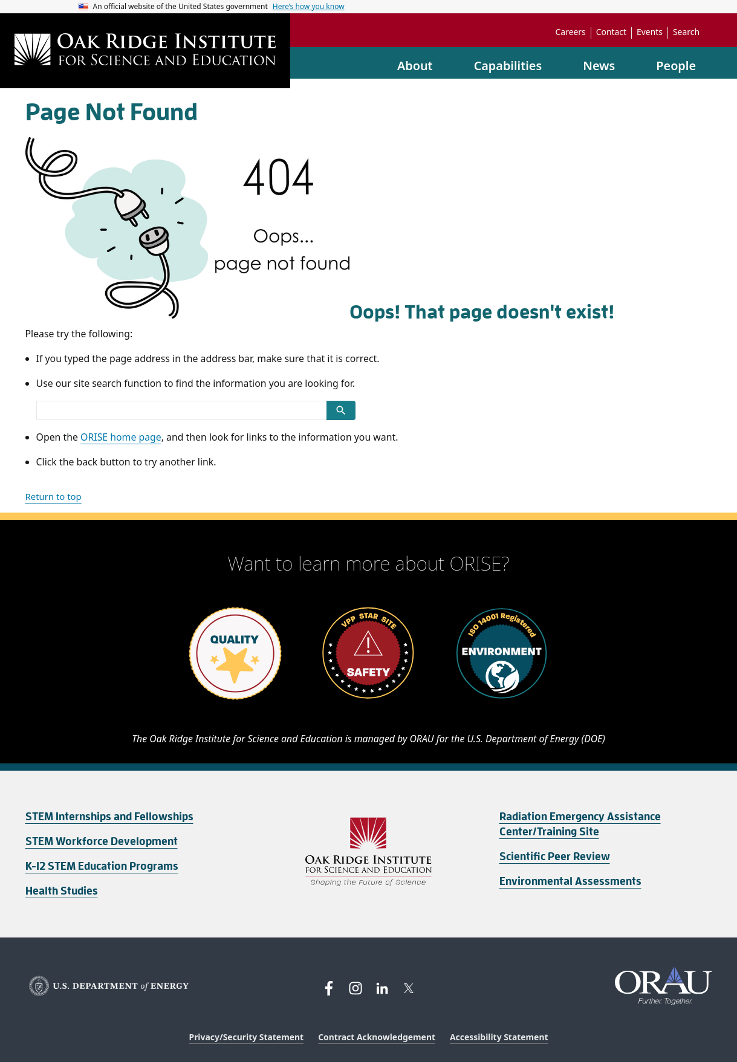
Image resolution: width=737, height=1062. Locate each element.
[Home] (145, 50)
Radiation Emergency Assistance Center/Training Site (580, 824)
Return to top (53, 496)
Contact (611, 32)
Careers (571, 32)
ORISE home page (120, 437)
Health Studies (61, 891)
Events (650, 32)
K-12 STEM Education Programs (101, 866)
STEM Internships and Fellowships (109, 816)
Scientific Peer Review (554, 856)
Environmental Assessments (570, 881)
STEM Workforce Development (101, 841)
